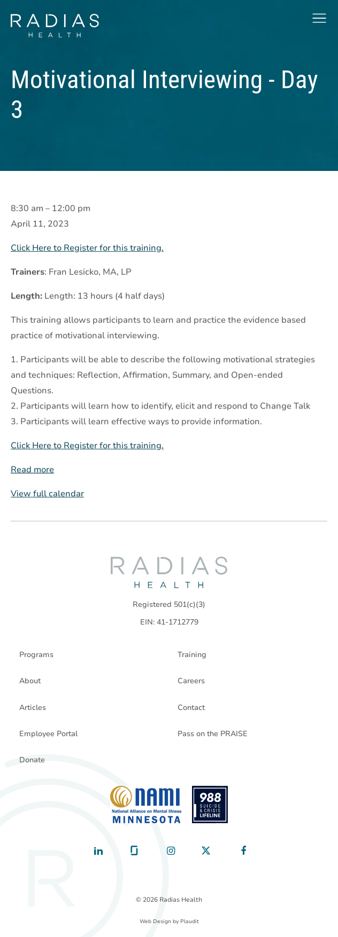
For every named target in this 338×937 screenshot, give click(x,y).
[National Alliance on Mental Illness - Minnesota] (145, 804)
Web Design (155, 921)
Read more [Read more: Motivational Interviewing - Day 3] (32, 469)
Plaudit (189, 921)
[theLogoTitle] (55, 25)
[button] (319, 18)
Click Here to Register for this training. (87, 248)
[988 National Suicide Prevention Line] (210, 804)
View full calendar (47, 493)
